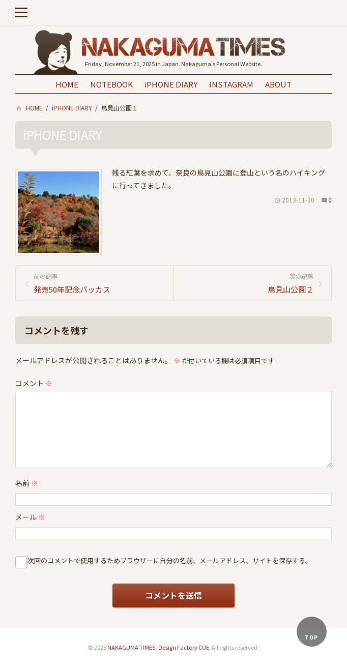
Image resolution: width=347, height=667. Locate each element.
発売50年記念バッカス (99, 283)
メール (30, 517)
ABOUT (278, 84)
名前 (26, 483)
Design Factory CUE (183, 647)
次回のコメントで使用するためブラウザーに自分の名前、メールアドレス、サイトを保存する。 (169, 560)
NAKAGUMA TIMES (131, 647)
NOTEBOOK (111, 84)
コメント (33, 383)
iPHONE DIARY (170, 84)
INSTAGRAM (231, 84)
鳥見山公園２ (247, 283)
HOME (66, 84)
